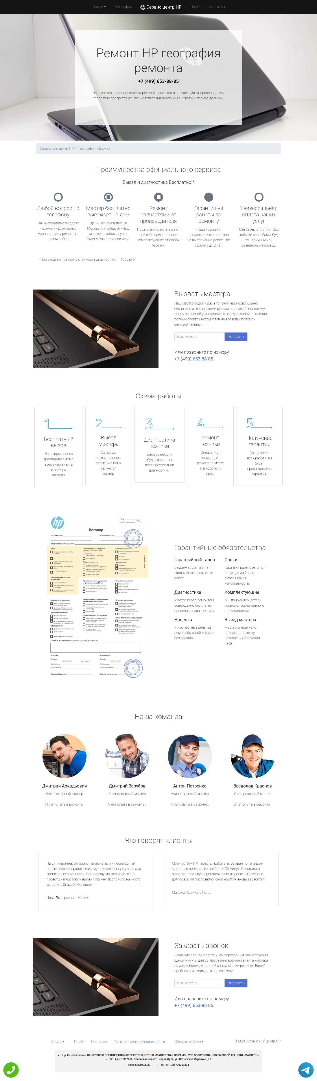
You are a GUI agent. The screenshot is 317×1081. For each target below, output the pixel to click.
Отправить (236, 336)
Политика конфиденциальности (139, 1042)
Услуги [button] (97, 7)
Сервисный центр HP (57, 148)
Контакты (217, 7)
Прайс (195, 7)
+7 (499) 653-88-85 (158, 81)
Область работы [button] (188, 1042)
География (122, 7)
